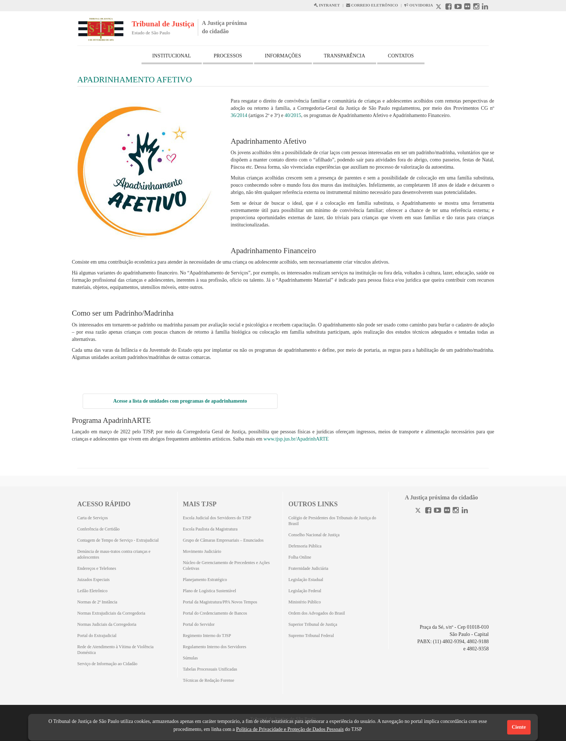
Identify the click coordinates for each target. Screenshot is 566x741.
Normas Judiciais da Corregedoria (106, 624)
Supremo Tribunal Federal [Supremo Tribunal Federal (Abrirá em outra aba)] (311, 635)
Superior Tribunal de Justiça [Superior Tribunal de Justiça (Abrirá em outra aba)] (312, 624)
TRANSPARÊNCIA (344, 55)
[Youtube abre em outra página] (458, 7)
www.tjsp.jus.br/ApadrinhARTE (296, 439)
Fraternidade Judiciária (308, 568)
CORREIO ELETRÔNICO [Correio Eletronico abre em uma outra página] (372, 5)
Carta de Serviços (92, 517)
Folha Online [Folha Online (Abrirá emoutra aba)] (299, 557)
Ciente (519, 727)
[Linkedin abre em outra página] (485, 7)
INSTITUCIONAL (171, 55)
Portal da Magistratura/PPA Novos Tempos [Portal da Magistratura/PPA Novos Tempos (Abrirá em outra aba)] (220, 601)
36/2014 (239, 115)
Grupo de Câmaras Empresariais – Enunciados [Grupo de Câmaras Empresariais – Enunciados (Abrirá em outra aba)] (223, 540)
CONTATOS (401, 55)
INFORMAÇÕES (283, 55)
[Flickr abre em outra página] (467, 7)
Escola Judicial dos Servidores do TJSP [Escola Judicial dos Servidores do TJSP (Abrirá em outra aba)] (217, 517)
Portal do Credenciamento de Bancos (215, 613)
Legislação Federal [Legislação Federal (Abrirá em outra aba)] (304, 590)
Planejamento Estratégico (205, 579)
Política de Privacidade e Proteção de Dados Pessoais (290, 729)
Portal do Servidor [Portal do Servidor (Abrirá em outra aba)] (199, 624)
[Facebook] (428, 511)
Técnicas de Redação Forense (208, 680)
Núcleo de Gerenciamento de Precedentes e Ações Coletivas (226, 565)
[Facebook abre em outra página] (448, 7)
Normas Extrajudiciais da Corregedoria (111, 613)
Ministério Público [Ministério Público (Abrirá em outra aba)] (304, 601)
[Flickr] (447, 511)
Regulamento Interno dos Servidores (215, 646)
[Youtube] (437, 511)
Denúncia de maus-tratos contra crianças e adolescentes (114, 554)
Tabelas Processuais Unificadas (210, 669)
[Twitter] (418, 511)
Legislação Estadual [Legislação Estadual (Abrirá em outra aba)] (305, 579)
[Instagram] (456, 511)
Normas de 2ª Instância (97, 601)
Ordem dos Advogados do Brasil (316, 613)
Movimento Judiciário (202, 551)
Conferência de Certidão (98, 529)
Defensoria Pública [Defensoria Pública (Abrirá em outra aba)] (305, 546)
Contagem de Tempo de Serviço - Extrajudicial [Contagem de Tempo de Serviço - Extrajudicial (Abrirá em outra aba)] (118, 540)
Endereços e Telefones (96, 568)
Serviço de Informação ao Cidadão (107, 663)
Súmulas (190, 657)
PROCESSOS (228, 55)
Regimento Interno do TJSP (207, 635)
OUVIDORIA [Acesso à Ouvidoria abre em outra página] (418, 5)
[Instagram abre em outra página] (476, 7)
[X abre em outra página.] (439, 7)
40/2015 (292, 115)
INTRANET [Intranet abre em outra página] (327, 5)
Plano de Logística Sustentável (209, 590)
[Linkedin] (465, 511)
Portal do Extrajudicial (97, 635)
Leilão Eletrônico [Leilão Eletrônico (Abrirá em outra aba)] (92, 590)
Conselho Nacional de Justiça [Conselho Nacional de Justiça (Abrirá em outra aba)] (314, 534)
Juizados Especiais (93, 579)
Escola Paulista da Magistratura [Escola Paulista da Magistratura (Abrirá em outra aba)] (210, 529)
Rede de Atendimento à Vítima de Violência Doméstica (115, 649)
